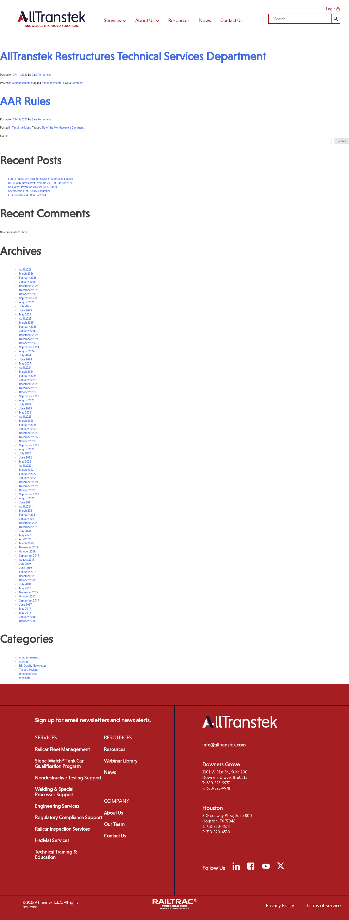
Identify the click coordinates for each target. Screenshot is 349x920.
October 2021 (27, 490)
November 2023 (28, 388)
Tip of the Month (22, 127)
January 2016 (27, 616)
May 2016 (25, 612)
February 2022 (28, 473)
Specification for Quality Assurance (29, 191)
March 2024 (26, 371)
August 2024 (27, 351)
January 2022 (27, 477)
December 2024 (28, 334)
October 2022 (27, 441)
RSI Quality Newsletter (32, 665)
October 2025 (27, 294)
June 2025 (25, 310)
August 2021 (27, 498)
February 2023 (28, 424)
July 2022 (25, 453)
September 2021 (29, 494)
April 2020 (25, 539)
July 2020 (25, 531)
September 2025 (29, 298)
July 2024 (25, 355)
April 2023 (25, 416)
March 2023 (26, 420)
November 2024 (28, 339)
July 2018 (25, 584)
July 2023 (25, 404)
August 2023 (27, 400)
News (205, 20)
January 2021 (27, 518)
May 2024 (25, 363)
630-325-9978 (218, 788)
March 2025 (26, 322)
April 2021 (25, 506)
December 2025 (28, 285)
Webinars (25, 677)
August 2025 (27, 302)
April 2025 (25, 318)
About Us (147, 20)
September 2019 (29, 555)
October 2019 (27, 551)
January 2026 (27, 281)
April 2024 (25, 367)
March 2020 (26, 543)
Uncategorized (28, 673)
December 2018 (28, 576)
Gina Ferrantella (41, 74)
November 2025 (28, 290)
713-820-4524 (218, 826)
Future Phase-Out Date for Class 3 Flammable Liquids (40, 178)
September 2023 (29, 396)
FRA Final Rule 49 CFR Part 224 (27, 195)
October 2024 (27, 343)
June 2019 (25, 567)
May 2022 (25, 461)
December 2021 (28, 482)
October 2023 (27, 392)
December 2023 (28, 383)
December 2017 (28, 592)
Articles (23, 661)
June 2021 (25, 502)
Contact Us (231, 20)
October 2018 (27, 580)
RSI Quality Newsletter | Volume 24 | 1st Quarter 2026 (40, 182)
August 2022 (27, 449)
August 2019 (27, 559)
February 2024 (28, 375)
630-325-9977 (218, 783)
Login (333, 9)
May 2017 (25, 608)
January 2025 (27, 330)
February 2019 (28, 571)
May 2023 (25, 412)
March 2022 (26, 469)
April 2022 (25, 465)
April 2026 (25, 269)
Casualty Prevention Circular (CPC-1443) (32, 187)
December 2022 (28, 433)
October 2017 (27, 596)
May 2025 (25, 314)
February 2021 (28, 514)
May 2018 (25, 588)
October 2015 (27, 621)
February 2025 (28, 326)
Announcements (22, 82)
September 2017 (29, 600)
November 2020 (28, 527)
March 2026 (26, 273)
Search (4, 135)
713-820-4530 (218, 832)
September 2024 (29, 347)
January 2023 (27, 428)
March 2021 (26, 510)
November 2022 (28, 437)
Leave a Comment (72, 82)
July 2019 (25, 563)
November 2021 (28, 486)
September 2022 (29, 445)
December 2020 (28, 522)
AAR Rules (25, 101)
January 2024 (27, 379)
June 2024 (25, 359)
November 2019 (28, 547)
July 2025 (25, 306)
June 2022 (25, 457)
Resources (178, 20)
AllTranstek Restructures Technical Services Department (133, 56)
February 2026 (28, 277)
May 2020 (25, 535)
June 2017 (25, 604)
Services (115, 20)
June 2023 (25, 408)
